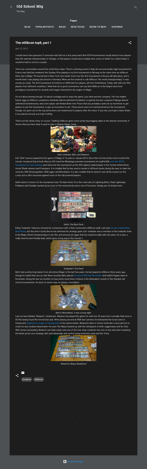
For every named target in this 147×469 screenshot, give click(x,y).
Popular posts (45, 27)
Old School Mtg (30, 6)
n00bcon (39, 379)
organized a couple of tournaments (43, 323)
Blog (27, 27)
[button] (130, 43)
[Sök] (135, 7)
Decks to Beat (98, 27)
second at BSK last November (88, 275)
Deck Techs (77, 27)
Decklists (26, 379)
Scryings (117, 27)
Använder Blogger (73, 461)
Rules (62, 27)
